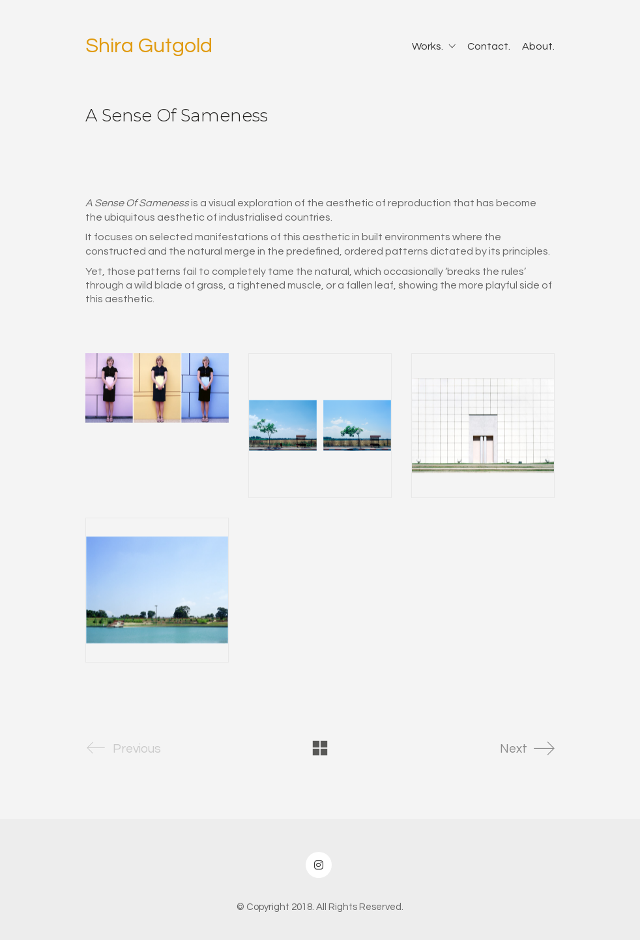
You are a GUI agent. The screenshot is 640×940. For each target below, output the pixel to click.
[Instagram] (319, 865)
